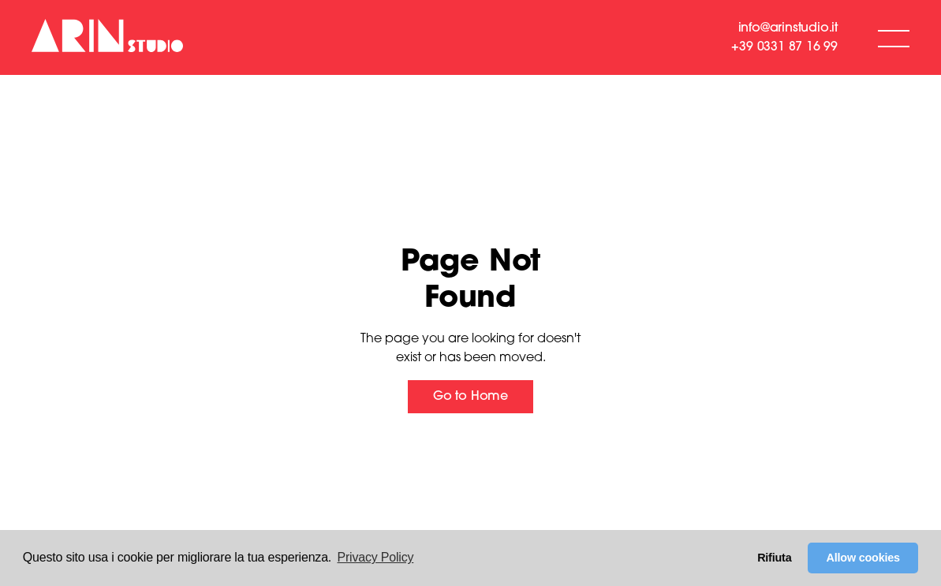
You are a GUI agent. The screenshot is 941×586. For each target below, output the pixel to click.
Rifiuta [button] (774, 557)
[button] (893, 37)
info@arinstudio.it (788, 28)
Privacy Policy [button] (376, 557)
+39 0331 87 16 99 (784, 47)
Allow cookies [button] (863, 557)
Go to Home (470, 396)
